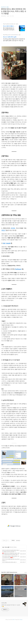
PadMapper (18, 269)
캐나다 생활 (7, 547)
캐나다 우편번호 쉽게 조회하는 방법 (9, 562)
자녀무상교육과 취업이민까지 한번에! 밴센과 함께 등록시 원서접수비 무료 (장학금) (14, 39)
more (25, 572)
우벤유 (13, 228)
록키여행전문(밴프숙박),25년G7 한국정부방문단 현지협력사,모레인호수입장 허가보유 (9, 29)
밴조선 (3, 230)
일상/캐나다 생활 (5, 7)
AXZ (13, 619)
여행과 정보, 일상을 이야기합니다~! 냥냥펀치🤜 (10, 605)
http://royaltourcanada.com (9, 23)
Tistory (21, 619)
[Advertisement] (14, 526)
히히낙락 (4, 603)
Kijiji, (4, 243)
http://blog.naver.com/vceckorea (10, 34)
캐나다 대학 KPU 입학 (9, 37)
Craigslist (8, 243)
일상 (3, 547)
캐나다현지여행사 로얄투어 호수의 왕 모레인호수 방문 (9, 26)
